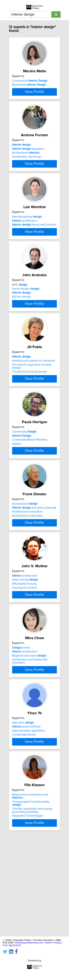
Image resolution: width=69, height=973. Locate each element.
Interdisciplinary (27, 243)
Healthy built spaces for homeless (33, 409)
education (28, 165)
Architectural (25, 170)
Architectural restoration (27, 579)
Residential (29, 84)
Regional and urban (29, 738)
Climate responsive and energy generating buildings (32, 908)
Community (24, 486)
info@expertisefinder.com (29, 942)
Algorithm (23, 811)
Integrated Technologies (27, 913)
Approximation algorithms (28, 819)
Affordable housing (24, 656)
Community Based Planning (29, 494)
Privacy (57, 942)
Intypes (16, 498)
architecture (24, 247)
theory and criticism (34, 251)
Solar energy (25, 652)
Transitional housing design (29, 420)
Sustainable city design (26, 173)
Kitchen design (21, 336)
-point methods (26, 815)
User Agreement (12, 945)
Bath (19, 324)
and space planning (34, 571)
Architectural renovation (27, 575)
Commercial (29, 80)
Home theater (25, 328)
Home (48, 942)
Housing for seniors (24, 660)
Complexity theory (24, 823)
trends (21, 730)
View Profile (34, 109)
